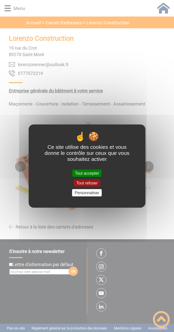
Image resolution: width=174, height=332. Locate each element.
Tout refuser (86, 183)
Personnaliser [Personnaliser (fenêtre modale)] (87, 193)
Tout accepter (87, 173)
